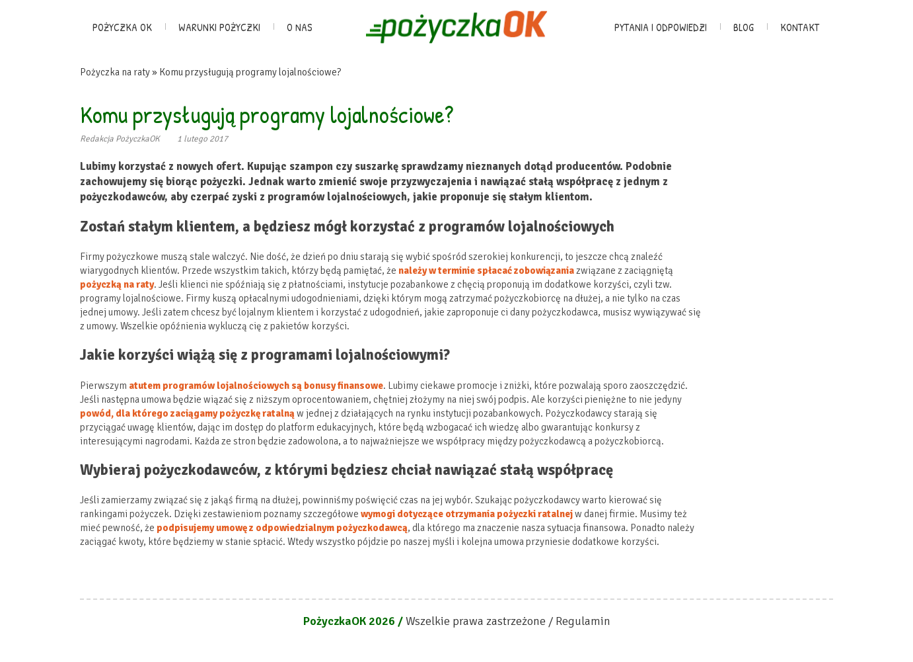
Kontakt (799, 27)
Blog (743, 27)
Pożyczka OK (122, 27)
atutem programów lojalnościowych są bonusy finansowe (256, 386)
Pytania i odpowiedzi (660, 27)
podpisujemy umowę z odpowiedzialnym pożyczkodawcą (282, 528)
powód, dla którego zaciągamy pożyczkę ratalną (187, 413)
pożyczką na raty (117, 284)
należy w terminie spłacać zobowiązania (486, 270)
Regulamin (583, 621)
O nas (299, 27)
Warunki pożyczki (219, 27)
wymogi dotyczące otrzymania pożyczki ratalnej (467, 514)
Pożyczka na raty (115, 72)
